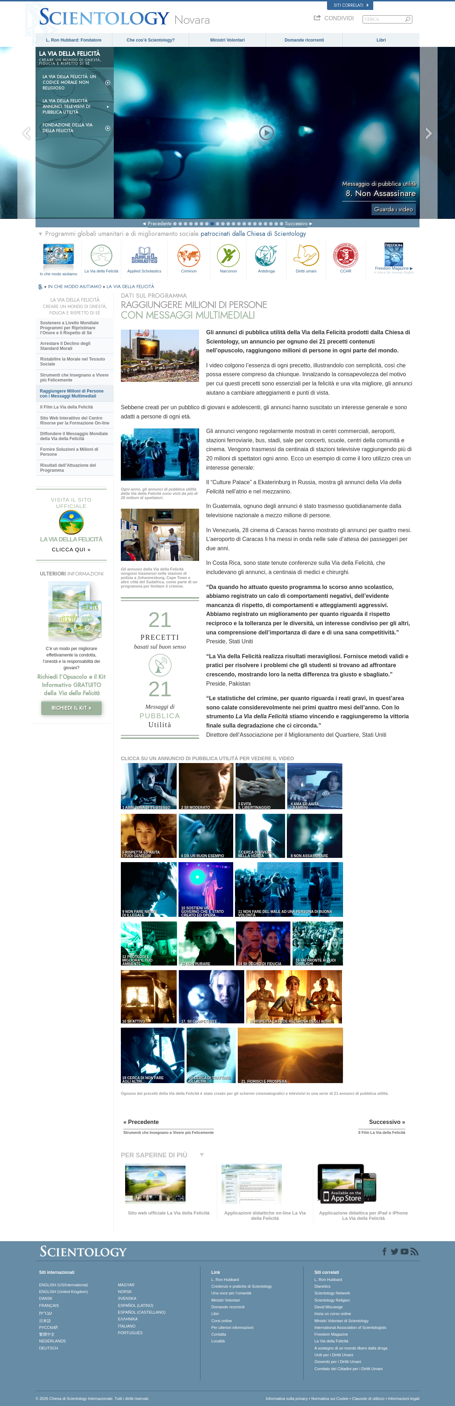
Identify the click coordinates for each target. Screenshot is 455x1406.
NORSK (125, 1291)
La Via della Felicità (101, 257)
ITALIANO (126, 1326)
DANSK (46, 1298)
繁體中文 (47, 1334)
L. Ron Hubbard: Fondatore (74, 40)
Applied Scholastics (144, 257)
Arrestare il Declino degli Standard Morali (65, 346)
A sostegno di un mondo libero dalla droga (350, 1348)
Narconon (228, 257)
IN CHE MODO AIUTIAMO (75, 286)
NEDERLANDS (52, 1341)
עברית (45, 1313)
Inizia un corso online (332, 1314)
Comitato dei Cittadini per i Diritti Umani (348, 1369)
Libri (381, 40)
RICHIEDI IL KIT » (71, 708)
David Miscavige (328, 1307)
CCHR (345, 257)
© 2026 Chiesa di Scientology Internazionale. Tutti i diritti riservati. (92, 1398)
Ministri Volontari (227, 40)
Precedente (159, 223)
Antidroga (266, 257)
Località (218, 1341)
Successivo (296, 223)
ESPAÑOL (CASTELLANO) (142, 1312)
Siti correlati (351, 5)
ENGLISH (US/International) (63, 1285)
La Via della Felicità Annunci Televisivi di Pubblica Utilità (66, 106)
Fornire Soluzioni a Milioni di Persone (69, 452)
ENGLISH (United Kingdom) (63, 1291)
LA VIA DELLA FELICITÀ (130, 286)
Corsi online (221, 1321)
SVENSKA (127, 1298)
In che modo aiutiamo (58, 274)
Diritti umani (306, 257)
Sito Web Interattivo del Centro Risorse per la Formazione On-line (74, 421)
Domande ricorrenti (304, 40)
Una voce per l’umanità (231, 1293)
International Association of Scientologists (350, 1327)
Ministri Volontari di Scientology (341, 1321)
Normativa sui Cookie (330, 1398)
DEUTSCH (48, 1348)
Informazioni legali (403, 1398)
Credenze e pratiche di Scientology (241, 1286)
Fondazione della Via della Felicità (67, 128)
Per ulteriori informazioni (232, 1327)
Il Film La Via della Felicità (66, 407)
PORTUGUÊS (130, 1333)
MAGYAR (126, 1285)
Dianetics (322, 1286)
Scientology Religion (332, 1300)
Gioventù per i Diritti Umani (337, 1361)
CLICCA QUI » (71, 549)
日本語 (45, 1321)
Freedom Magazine (394, 270)
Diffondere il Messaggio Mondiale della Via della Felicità (74, 436)
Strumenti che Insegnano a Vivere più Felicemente (74, 378)
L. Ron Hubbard (225, 1279)
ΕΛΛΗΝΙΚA (128, 1319)
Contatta (218, 1334)
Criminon (189, 257)
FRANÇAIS (49, 1305)
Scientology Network (332, 1293)
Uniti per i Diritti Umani (333, 1355)
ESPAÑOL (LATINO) (136, 1305)
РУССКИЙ (48, 1327)
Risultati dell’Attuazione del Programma (68, 468)
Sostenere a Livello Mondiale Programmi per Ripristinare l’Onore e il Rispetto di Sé (69, 327)
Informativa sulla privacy (287, 1398)
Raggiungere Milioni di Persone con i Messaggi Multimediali (71, 394)
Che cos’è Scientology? (151, 40)
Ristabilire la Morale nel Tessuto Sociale (72, 362)
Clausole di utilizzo (368, 1398)
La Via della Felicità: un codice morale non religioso (69, 82)
